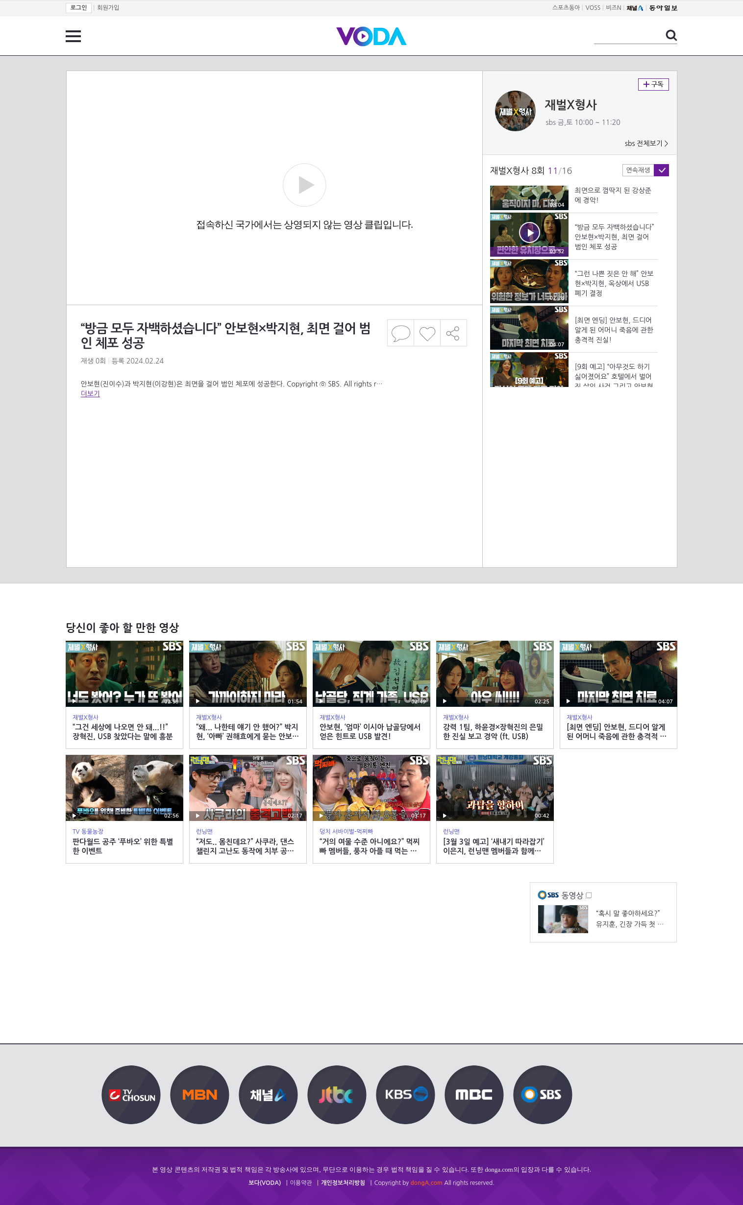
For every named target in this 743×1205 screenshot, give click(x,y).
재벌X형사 (571, 105)
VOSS (593, 8)
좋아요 (427, 332)
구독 (653, 84)
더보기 (90, 393)
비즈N (613, 8)
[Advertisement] (274, 437)
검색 (671, 35)
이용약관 (301, 1183)
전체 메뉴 (73, 36)
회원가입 (108, 8)
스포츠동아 (566, 8)
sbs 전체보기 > (647, 143)
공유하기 (454, 332)
